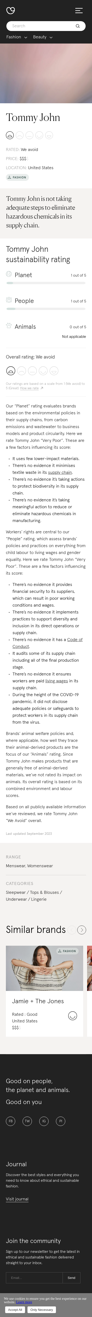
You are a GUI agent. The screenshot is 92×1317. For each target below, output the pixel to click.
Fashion (13, 37)
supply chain (60, 472)
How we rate (29, 388)
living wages (56, 681)
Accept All (15, 1310)
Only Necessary (41, 1310)
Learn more (24, 1302)
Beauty (39, 37)
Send (71, 1278)
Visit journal (17, 1199)
